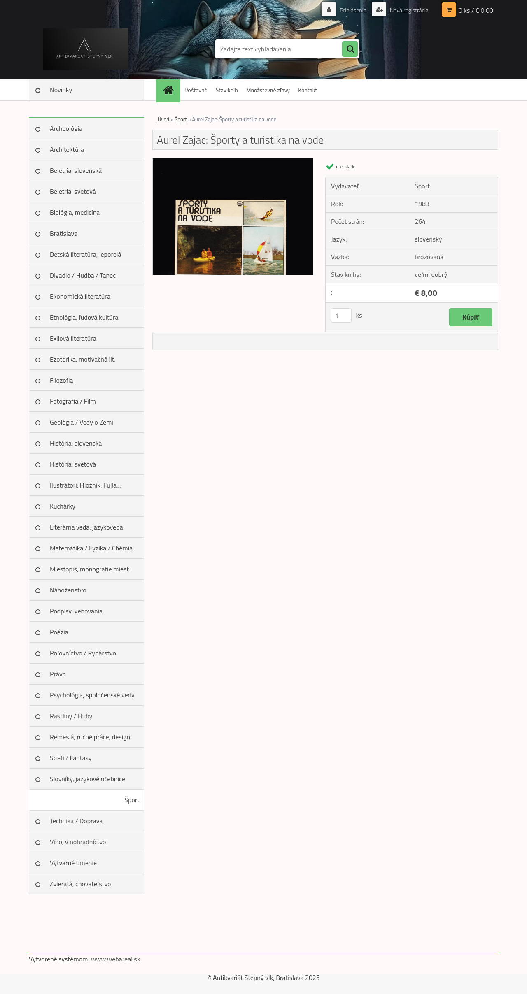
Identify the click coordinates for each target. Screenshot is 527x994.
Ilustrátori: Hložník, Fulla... (85, 485)
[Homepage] (170, 89)
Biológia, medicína (75, 212)
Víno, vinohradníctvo (78, 842)
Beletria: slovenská (76, 170)
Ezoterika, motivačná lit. (83, 359)
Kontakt (307, 90)
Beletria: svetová (73, 191)
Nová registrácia (409, 10)
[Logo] (85, 49)
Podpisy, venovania (76, 611)
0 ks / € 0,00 (476, 10)
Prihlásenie (353, 10)
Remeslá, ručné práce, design (90, 737)
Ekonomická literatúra (80, 296)
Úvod (163, 119)
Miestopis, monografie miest (89, 569)
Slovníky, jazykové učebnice (87, 779)
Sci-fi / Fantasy (71, 758)
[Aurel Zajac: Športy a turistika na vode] (233, 162)
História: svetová (73, 464)
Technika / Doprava (76, 821)
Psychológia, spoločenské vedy (92, 695)
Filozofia (61, 380)
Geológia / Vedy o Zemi (81, 422)
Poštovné (196, 90)
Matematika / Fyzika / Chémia (91, 548)
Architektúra (67, 149)
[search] (350, 49)
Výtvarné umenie (73, 863)
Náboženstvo (68, 590)
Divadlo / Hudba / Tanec (83, 275)
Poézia (59, 632)
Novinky (61, 90)
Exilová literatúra (73, 338)
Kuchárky (62, 506)
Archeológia (66, 128)
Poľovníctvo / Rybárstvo (83, 653)
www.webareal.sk (115, 959)
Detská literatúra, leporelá (85, 254)
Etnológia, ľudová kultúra (84, 317)
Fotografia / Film (73, 401)
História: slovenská (76, 443)
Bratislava (63, 233)
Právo (58, 674)
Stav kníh (227, 90)
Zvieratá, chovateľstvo (80, 884)
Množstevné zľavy (268, 90)
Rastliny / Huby (71, 716)
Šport (132, 800)
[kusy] (341, 315)
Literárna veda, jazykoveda (86, 527)
